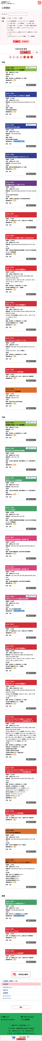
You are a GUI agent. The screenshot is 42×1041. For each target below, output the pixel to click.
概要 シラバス (30, 86)
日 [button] (34, 57)
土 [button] (29, 57)
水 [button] (16, 57)
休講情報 (5, 994)
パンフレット (7, 998)
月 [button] (8, 57)
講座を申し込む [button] (31, 68)
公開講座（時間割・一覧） (10, 982)
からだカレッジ (7, 988)
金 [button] (25, 57)
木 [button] (21, 57)
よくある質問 (25, 1020)
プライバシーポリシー (9, 1020)
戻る (21, 1008)
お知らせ (5, 991)
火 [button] (12, 57)
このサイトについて (28, 1017)
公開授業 (5, 985)
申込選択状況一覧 (21, 1039)
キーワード (4, 14)
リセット (25, 41)
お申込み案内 (23, 975)
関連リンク (6, 1017)
